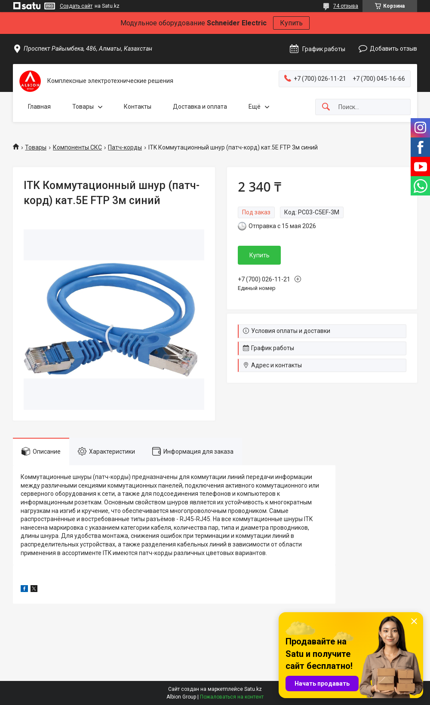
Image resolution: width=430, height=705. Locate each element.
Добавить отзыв (393, 48)
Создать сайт (76, 6)
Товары (83, 106)
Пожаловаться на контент (232, 697)
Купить (291, 23)
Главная (39, 106)
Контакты (137, 106)
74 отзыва (345, 6)
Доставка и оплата (200, 106)
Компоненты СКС (77, 147)
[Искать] (326, 107)
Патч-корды (125, 147)
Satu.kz (253, 689)
